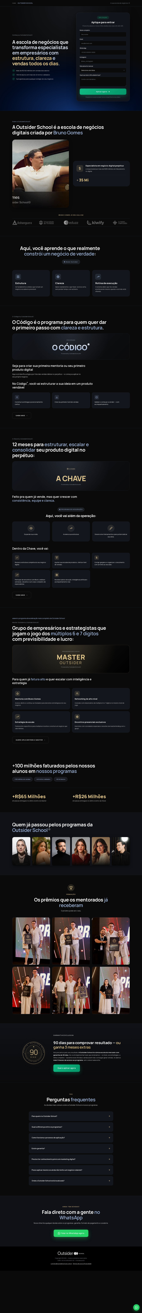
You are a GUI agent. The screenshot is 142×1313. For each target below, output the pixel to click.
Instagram (83, 57)
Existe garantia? (38, 1148)
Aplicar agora (103, 92)
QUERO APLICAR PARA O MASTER (30, 740)
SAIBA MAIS (22, 415)
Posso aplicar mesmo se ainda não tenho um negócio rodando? (57, 1170)
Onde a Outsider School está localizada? (48, 1181)
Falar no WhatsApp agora (71, 1233)
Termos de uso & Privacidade (82, 1264)
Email (81, 39)
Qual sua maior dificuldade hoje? (90, 75)
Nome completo (85, 30)
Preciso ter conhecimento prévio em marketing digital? (53, 1159)
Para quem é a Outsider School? (44, 1116)
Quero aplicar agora (67, 1068)
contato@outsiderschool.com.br (61, 1264)
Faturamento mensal (86, 66)
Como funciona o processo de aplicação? (48, 1137)
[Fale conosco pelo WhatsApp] (136, 1307)
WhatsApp (83, 48)
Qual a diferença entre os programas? (47, 1127)
